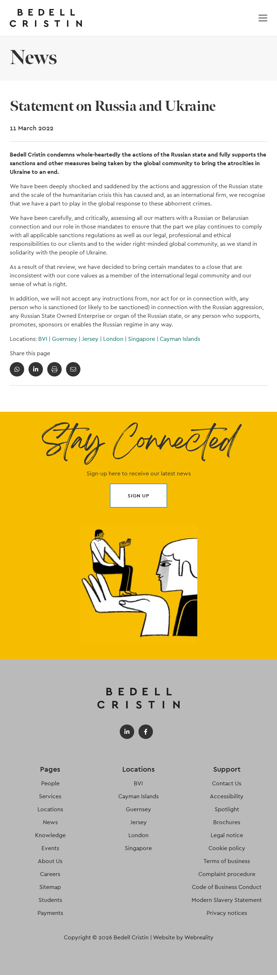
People (50, 783)
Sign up (138, 495)
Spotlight (227, 809)
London (115, 339)
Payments (50, 913)
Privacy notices (227, 913)
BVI (45, 339)
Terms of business (226, 861)
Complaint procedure (226, 874)
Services (50, 796)
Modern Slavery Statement (227, 900)
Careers (50, 874)
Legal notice (227, 835)
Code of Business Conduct (226, 887)
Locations (50, 809)
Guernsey (67, 339)
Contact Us (226, 783)
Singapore (144, 339)
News (50, 822)
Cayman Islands (180, 339)
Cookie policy (226, 848)
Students (50, 900)
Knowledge (50, 835)
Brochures (226, 822)
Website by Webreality (183, 937)
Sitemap (50, 887)
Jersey (92, 339)
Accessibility (226, 796)
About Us (50, 861)
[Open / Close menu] (263, 18)
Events (50, 848)
